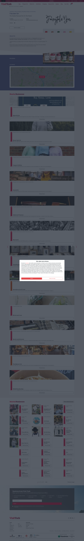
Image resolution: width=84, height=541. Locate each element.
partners (27, 263)
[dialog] (42, 270)
